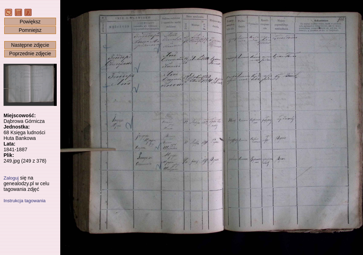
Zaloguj (11, 178)
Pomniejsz (30, 30)
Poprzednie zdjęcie (30, 53)
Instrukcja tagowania (25, 200)
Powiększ (29, 21)
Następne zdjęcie (30, 45)
